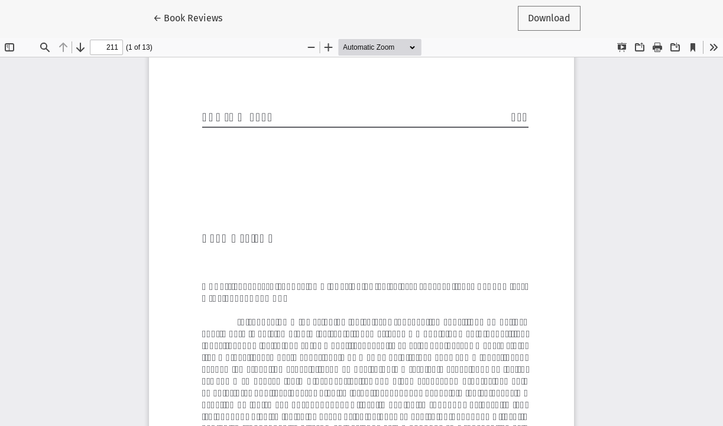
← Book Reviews (192, 17)
